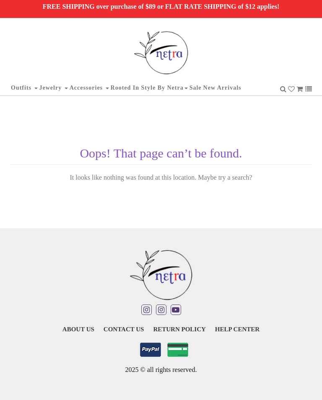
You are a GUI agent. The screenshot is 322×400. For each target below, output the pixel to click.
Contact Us (124, 329)
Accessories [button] (89, 88)
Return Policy (179, 329)
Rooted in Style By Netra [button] (149, 88)
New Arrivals (222, 88)
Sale (196, 88)
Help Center (237, 329)
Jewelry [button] (53, 88)
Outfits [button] (24, 88)
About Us (78, 329)
